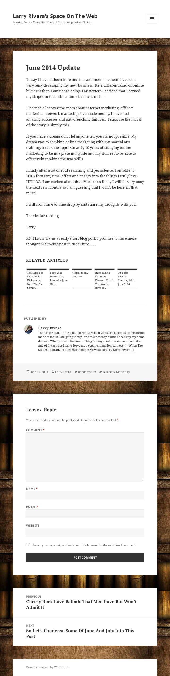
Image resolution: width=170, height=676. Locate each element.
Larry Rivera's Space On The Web (55, 15)
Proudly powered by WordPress (47, 667)
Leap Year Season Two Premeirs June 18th (59, 278)
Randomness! (87, 372)
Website (32, 526)
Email (32, 507)
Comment (35, 430)
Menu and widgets (152, 23)
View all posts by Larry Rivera (110, 350)
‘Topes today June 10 (80, 274)
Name (32, 489)
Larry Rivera (63, 372)
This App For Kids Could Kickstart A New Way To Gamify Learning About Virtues (35, 280)
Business (109, 372)
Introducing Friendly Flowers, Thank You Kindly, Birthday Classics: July (104, 280)
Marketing (123, 372)
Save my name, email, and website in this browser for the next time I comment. (84, 545)
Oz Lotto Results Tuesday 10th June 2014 (126, 278)
